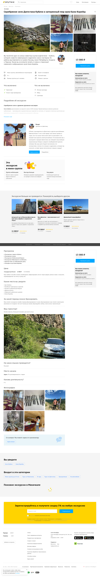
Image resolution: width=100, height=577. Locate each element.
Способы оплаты (31, 556)
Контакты (73, 566)
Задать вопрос (34, 152)
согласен (32, 515)
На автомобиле (74, 476)
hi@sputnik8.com (55, 546)
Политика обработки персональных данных (36, 552)
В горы (39, 476)
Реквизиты (67, 566)
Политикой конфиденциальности (59, 520)
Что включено (46, 244)
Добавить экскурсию (9, 542)
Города (8, 533)
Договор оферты (31, 546)
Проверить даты (85, 65)
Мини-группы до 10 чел (12, 476)
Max (58, 544)
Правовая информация (50, 566)
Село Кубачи (8, 464)
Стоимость (37, 244)
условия (17, 573)
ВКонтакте (53, 544)
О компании (25, 566)
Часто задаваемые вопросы (34, 535)
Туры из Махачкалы (28, 476)
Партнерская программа (36, 566)
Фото (70, 244)
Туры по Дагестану (49, 476)
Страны (8, 536)
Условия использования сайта (35, 549)
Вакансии (60, 566)
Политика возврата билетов (34, 543)
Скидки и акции (31, 541)
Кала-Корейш (20, 464)
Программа (29, 244)
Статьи (29, 532)
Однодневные (63, 476)
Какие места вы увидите (59, 244)
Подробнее (45, 152)
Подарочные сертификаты (34, 538)
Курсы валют (30, 559)
